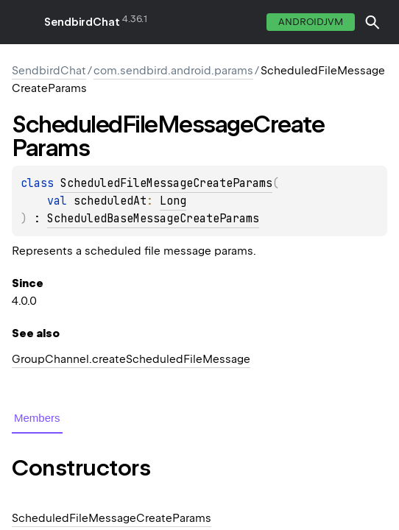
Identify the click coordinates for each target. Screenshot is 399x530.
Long (173, 201)
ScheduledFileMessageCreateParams (166, 183)
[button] (372, 22)
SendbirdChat (82, 22)
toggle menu (22, 22)
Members (37, 417)
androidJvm (310, 21)
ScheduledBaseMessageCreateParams (153, 218)
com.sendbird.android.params (173, 70)
